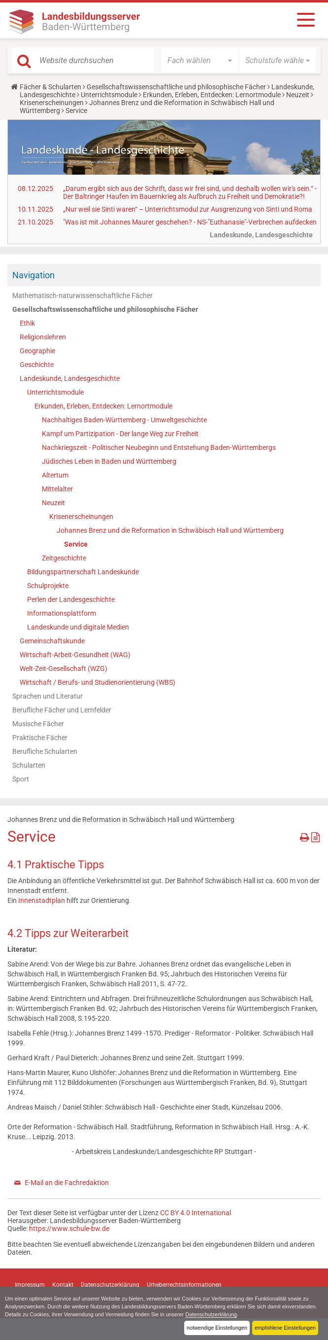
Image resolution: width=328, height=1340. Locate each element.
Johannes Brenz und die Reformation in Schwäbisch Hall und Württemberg (170, 530)
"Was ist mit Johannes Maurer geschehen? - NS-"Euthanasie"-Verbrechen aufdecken (190, 222)
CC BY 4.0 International (195, 1213)
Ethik (27, 323)
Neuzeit (297, 95)
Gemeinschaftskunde (52, 641)
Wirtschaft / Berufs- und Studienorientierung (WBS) (97, 682)
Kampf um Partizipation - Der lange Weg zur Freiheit (120, 434)
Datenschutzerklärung (211, 1314)
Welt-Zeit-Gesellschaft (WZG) (63, 668)
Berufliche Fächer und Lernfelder (61, 710)
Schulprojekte (47, 586)
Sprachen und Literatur (47, 696)
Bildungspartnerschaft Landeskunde (83, 572)
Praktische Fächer (39, 738)
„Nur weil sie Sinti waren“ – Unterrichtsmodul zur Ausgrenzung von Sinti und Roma (187, 209)
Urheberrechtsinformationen (184, 1284)
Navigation (33, 275)
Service (76, 544)
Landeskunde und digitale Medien (78, 627)
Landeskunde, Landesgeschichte (70, 378)
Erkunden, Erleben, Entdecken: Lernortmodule (212, 95)
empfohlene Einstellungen (285, 1328)
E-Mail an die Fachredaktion (67, 1183)
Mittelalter (57, 489)
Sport (20, 779)
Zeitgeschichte (64, 558)
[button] (200, 60)
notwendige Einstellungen (217, 1328)
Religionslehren (43, 337)
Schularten (28, 765)
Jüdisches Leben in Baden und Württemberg (109, 461)
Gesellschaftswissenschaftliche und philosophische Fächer (176, 87)
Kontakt (62, 1284)
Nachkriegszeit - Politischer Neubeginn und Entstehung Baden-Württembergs (159, 447)
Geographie (37, 351)
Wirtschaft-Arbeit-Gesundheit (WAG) (75, 655)
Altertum (55, 475)
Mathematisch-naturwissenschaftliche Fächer (82, 295)
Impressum (30, 1284)
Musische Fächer (38, 724)
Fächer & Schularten (50, 87)
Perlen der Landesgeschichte (71, 599)
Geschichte (37, 365)
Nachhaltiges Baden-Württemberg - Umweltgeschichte (124, 420)
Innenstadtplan (42, 900)
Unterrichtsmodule (109, 95)
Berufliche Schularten (44, 751)
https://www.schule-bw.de (69, 1228)
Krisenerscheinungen (52, 103)
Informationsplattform (61, 613)
